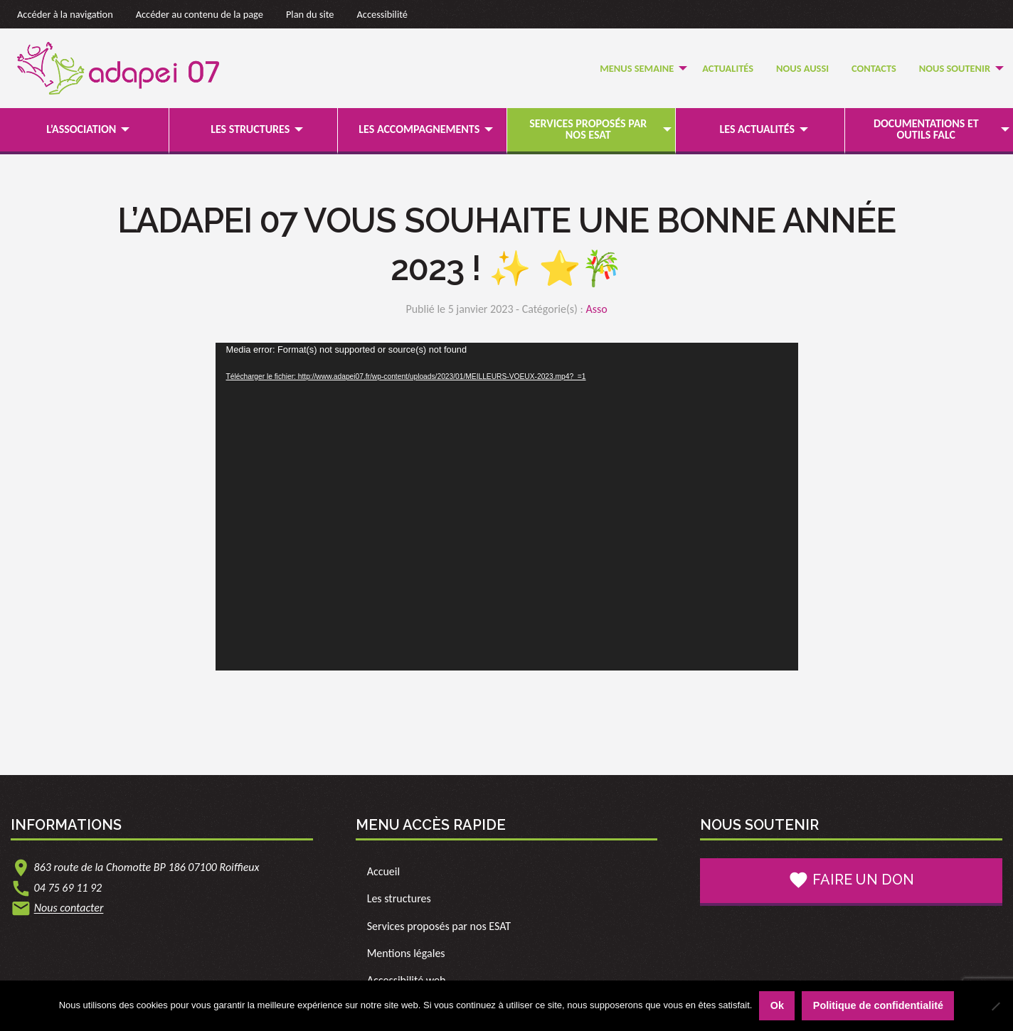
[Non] (995, 1006)
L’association (81, 129)
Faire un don (851, 880)
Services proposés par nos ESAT (588, 129)
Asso (596, 309)
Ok (777, 1005)
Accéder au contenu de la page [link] (199, 14)
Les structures (250, 129)
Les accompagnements (419, 129)
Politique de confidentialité (878, 1005)
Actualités (727, 68)
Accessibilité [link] (382, 14)
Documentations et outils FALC (926, 129)
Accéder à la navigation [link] (65, 14)
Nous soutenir (954, 68)
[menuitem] (639, 68)
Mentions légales (406, 953)
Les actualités (757, 129)
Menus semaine (637, 68)
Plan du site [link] (310, 14)
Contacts (874, 68)
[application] (507, 507)
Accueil (384, 871)
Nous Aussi (802, 68)
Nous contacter (69, 908)
